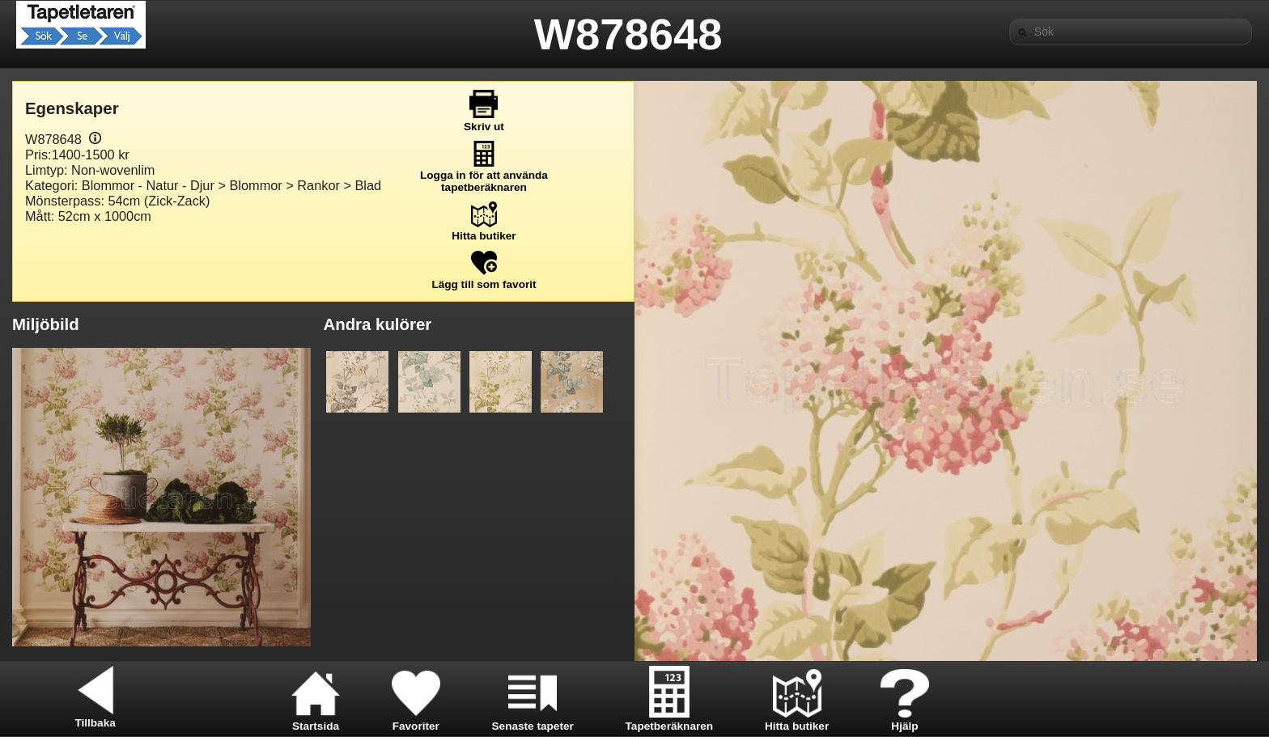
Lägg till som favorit (483, 278)
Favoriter (416, 720)
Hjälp (905, 720)
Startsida (315, 720)
